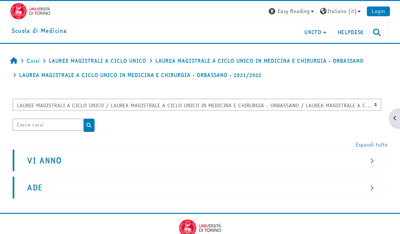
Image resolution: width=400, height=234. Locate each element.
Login (378, 11)
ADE (34, 188)
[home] (39, 31)
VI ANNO (44, 161)
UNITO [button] (312, 32)
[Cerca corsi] (48, 125)
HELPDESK (351, 32)
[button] (292, 11)
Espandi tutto (372, 145)
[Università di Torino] (30, 10)
